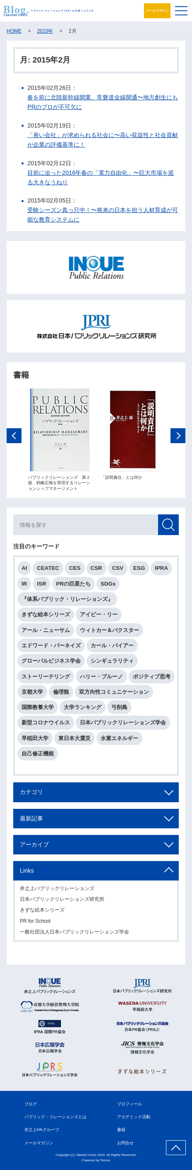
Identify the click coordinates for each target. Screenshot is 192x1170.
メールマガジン (157, 10)
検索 (168, 525)
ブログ (30, 1104)
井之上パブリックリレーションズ (57, 889)
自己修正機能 (38, 754)
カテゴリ (31, 792)
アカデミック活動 (133, 1117)
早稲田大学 (35, 739)
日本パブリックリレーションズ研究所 (62, 899)
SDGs (108, 584)
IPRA (161, 569)
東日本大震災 (74, 739)
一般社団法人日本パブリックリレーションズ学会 (74, 932)
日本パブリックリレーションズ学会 (123, 723)
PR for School (35, 921)
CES (74, 569)
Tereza (105, 1160)
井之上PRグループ (41, 1129)
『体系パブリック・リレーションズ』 (67, 599)
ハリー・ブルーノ (101, 677)
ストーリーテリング (46, 677)
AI (24, 569)
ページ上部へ (176, 1147)
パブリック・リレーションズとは (55, 1117)
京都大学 (32, 692)
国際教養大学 (38, 707)
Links (27, 871)
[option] (59, 440)
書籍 (121, 1129)
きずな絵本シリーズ (46, 615)
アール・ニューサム (46, 630)
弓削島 (119, 707)
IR (24, 584)
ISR (41, 584)
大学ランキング (82, 707)
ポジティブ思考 (151, 677)
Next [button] (177, 436)
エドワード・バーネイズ (51, 646)
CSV (117, 569)
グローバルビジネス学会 (51, 661)
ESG (139, 569)
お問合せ (125, 1143)
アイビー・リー (99, 615)
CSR (96, 569)
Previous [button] (14, 436)
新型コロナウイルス (46, 723)
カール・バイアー (112, 646)
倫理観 (61, 692)
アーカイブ (34, 845)
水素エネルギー (119, 739)
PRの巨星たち (73, 584)
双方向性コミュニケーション (114, 692)
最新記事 (31, 818)
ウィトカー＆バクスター (109, 630)
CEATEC (48, 569)
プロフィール (129, 1104)
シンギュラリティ (112, 661)
